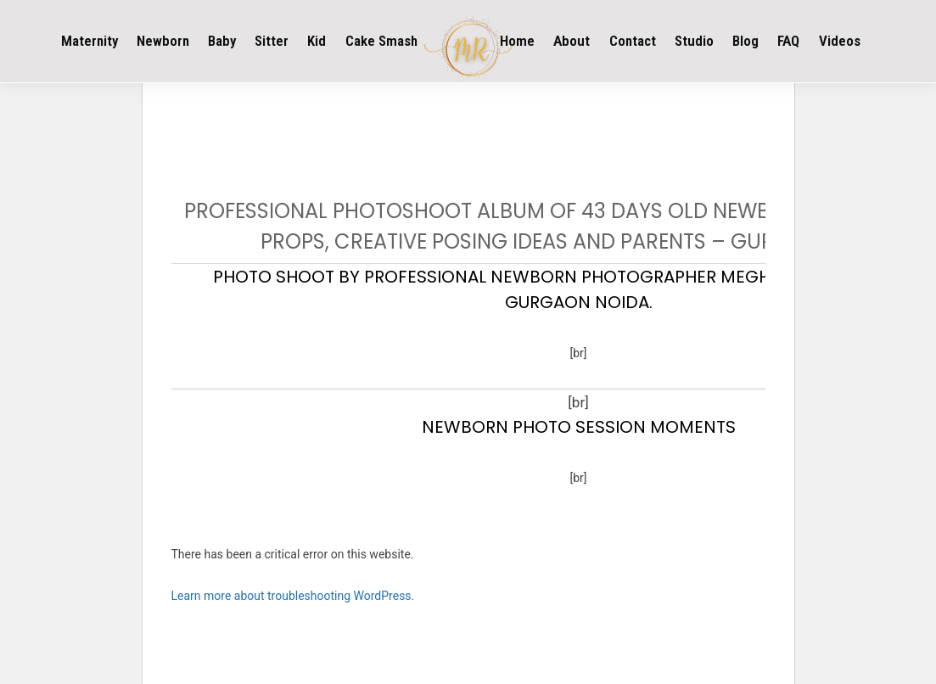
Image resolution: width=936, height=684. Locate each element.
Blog (745, 40)
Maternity (89, 40)
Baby (222, 40)
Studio (694, 40)
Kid (316, 40)
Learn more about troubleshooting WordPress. (293, 596)
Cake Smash (381, 40)
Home (517, 40)
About (571, 40)
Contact (632, 40)
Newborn (163, 40)
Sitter (272, 40)
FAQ (788, 40)
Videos (839, 40)
